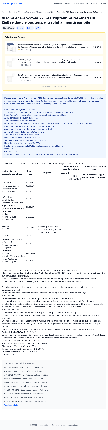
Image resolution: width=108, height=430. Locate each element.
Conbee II (7, 242)
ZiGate (6, 228)
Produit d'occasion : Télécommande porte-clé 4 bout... (24, 367)
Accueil (4, 12)
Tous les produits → (12, 405)
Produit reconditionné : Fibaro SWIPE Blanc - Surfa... (24, 379)
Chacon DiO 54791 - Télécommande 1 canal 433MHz (24, 397)
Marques (94, 3)
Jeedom (5, 214)
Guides (103, 3)
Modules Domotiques (27, 12)
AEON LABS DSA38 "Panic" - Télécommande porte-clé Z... (26, 375)
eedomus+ (6, 226)
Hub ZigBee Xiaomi (10, 186)
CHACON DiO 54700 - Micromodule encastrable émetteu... (26, 394)
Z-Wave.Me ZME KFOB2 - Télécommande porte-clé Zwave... (26, 386)
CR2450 (33, 132)
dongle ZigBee (9, 217)
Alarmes (68, 3)
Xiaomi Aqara (8, 28)
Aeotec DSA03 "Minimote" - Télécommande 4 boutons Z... (26, 382)
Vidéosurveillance (81, 3)
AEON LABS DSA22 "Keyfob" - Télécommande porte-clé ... (26, 371)
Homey (5, 236)
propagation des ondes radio (16, 337)
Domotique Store (12, 3)
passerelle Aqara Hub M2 (52, 146)
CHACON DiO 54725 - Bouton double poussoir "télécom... (26, 390)
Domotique (58, 3)
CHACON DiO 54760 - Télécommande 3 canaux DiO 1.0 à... (26, 401)
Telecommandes (43, 12)
